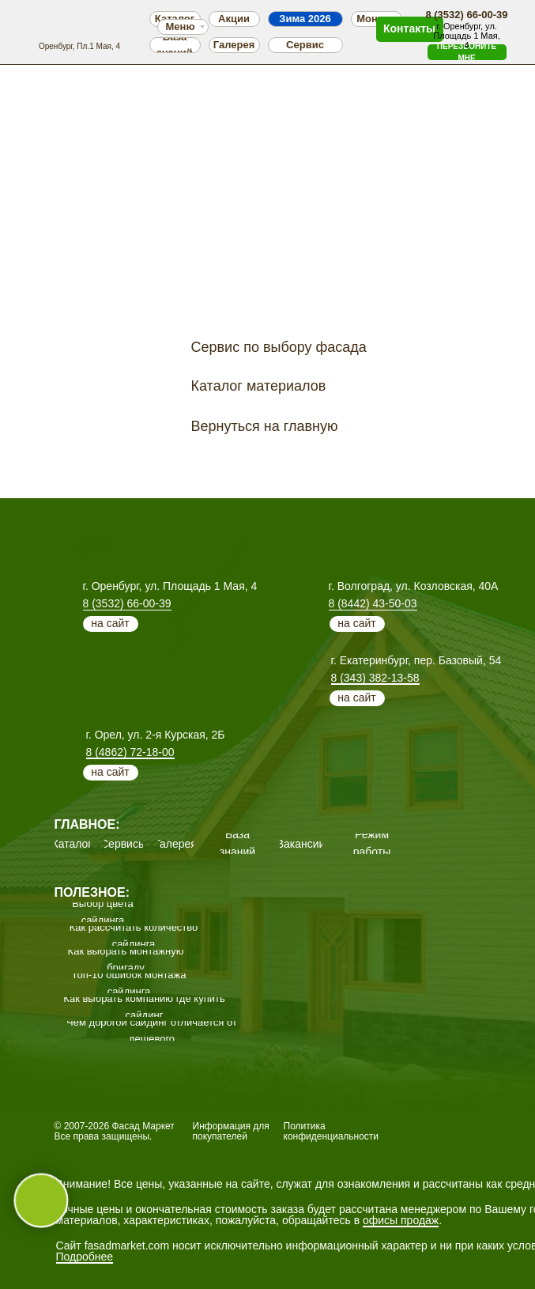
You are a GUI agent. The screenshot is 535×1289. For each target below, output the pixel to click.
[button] (467, 52)
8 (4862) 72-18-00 (130, 752)
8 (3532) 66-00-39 (127, 603)
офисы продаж (401, 1220)
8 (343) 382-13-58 (375, 677)
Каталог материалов (258, 386)
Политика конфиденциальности (331, 1131)
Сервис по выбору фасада (279, 347)
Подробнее (85, 1256)
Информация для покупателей (231, 1131)
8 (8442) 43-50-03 (373, 603)
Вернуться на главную (264, 426)
